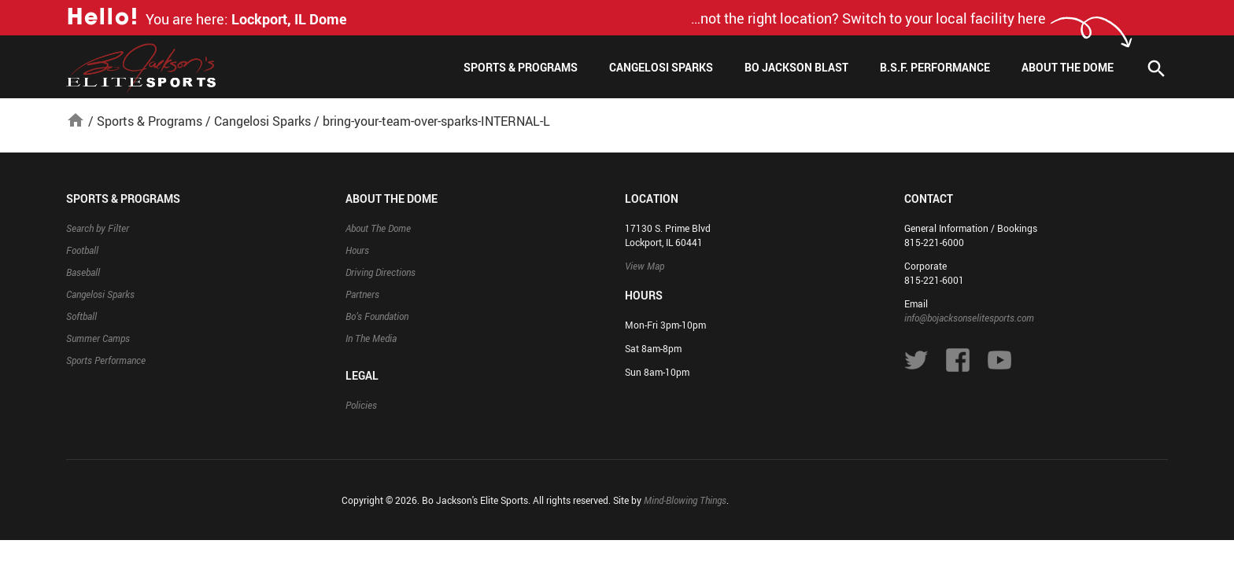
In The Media (371, 338)
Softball (81, 316)
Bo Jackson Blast (796, 67)
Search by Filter (97, 228)
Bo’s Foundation (376, 316)
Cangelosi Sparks (661, 67)
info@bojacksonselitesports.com (969, 317)
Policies (361, 405)
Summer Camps (98, 338)
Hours (357, 250)
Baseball (83, 272)
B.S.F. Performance (935, 67)
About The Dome (1068, 67)
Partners (362, 294)
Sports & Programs (521, 67)
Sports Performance (106, 360)
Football (82, 250)
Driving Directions (380, 272)
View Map (644, 265)
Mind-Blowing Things (685, 500)
